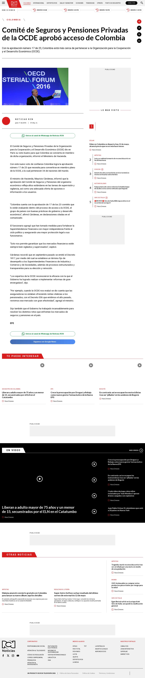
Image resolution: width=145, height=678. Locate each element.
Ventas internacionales (57, 655)
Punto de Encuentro (113, 3)
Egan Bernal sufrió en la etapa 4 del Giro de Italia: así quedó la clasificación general (127, 604)
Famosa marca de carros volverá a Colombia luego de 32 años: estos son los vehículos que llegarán (111, 187)
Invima (114, 580)
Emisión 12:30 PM (71, 10)
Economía (79, 3)
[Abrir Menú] (3, 3)
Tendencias (90, 3)
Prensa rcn (31, 660)
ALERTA (75, 657)
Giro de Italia (99, 197)
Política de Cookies (88, 673)
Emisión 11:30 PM (134, 10)
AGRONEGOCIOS (100, 651)
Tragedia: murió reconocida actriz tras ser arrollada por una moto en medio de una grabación (127, 567)
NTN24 (75, 646)
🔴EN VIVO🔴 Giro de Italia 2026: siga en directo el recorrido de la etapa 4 (112, 202)
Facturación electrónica (52, 647)
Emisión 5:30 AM (40, 10)
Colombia (27, 3)
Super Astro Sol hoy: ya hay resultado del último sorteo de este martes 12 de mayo (76, 594)
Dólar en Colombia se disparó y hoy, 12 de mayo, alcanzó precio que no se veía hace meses (109, 145)
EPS (52, 389)
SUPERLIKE (124, 651)
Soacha (97, 169)
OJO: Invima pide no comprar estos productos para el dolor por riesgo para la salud (127, 585)
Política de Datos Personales (69, 673)
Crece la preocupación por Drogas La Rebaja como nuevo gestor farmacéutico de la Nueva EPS (72, 395)
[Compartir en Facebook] (139, 28)
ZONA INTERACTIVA (127, 649)
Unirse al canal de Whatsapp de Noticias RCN (43, 135)
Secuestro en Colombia (11, 389)
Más (136, 450)
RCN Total (76, 649)
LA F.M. (75, 654)
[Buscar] (142, 3)
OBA (49, 660)
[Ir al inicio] (14, 4)
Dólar (91, 140)
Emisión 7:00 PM (103, 10)
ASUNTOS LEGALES (101, 649)
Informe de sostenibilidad (53, 651)
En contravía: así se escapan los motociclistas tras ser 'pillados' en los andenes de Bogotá (120, 393)
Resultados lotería (61, 589)
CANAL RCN (131, 3)
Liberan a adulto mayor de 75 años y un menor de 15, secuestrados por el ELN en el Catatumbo (23, 395)
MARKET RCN (125, 654)
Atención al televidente (36, 650)
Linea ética (52, 657)
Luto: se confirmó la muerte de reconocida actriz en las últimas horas (112, 159)
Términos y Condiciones (107, 673)
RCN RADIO (76, 651)
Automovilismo (100, 183)
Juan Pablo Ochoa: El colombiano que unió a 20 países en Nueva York (125, 509)
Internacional (38, 3)
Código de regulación (35, 655)
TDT (85, 646)
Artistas (97, 155)
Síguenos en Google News (42, 341)
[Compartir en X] (139, 34)
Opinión (100, 3)
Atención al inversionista (32, 663)
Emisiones (8, 10)
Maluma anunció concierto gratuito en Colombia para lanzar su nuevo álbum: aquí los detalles (24, 594)
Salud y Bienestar (66, 3)
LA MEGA (76, 662)
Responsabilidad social (36, 646)
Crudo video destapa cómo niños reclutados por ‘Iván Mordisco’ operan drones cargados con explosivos (123, 493)
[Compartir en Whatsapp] (139, 41)
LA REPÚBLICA (100, 646)
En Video (14, 450)
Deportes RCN (52, 3)
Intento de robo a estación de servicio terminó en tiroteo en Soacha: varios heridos (111, 173)
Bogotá (102, 389)
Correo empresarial (35, 657)
